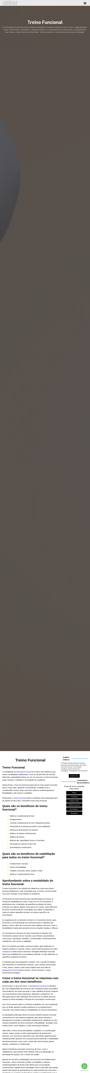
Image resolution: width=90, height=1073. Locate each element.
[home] (10, 3)
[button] (85, 3)
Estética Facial (74, 801)
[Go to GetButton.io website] (84, 1070)
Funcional (74, 797)
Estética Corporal (74, 805)
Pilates (74, 793)
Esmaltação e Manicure (74, 809)
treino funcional (20, 798)
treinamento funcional (25, 772)
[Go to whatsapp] (84, 1066)
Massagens (74, 813)
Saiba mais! (74, 776)
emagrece (6, 952)
